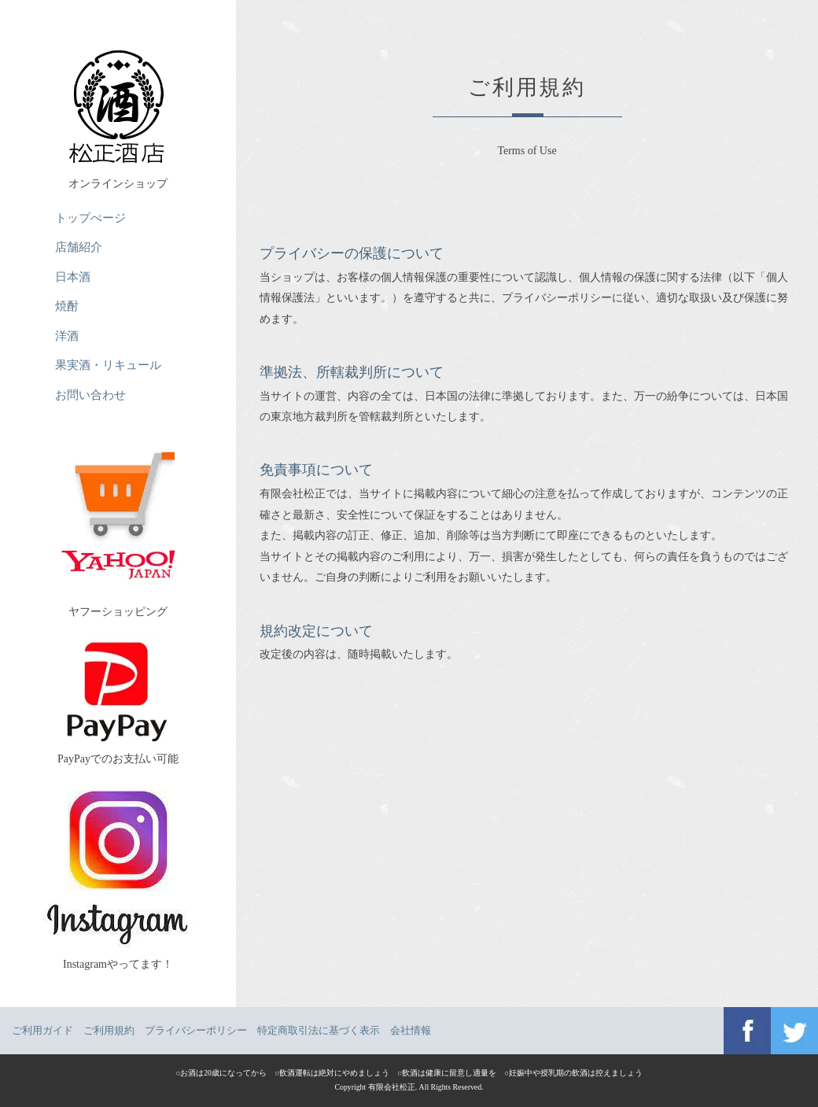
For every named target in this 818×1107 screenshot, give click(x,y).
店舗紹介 (78, 246)
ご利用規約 (108, 1030)
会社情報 (410, 1030)
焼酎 (67, 305)
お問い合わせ (90, 394)
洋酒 (67, 335)
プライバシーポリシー (196, 1030)
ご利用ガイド (42, 1030)
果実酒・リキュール (108, 364)
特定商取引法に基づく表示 (318, 1030)
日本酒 (72, 276)
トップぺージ (90, 217)
